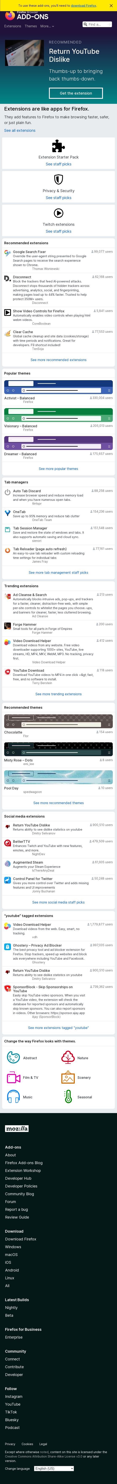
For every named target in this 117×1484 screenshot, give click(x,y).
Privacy (10, 1444)
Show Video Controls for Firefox (38, 311)
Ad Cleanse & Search (30, 595)
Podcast (12, 1427)
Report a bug (16, 1209)
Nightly (11, 1307)
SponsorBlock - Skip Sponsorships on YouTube (43, 989)
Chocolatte (13, 732)
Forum (10, 1201)
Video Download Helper (32, 641)
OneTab (19, 512)
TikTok (11, 1412)
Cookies (27, 1444)
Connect (12, 1359)
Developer (14, 1374)
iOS (8, 1262)
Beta (9, 1315)
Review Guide (17, 1217)
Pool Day (11, 788)
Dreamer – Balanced (20, 454)
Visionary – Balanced (20, 426)
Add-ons (13, 1147)
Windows (13, 1247)
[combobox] (97, 24)
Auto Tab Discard (27, 491)
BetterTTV (21, 842)
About (10, 1155)
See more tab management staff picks (58, 572)
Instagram (13, 1396)
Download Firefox (20, 1239)
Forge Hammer (25, 625)
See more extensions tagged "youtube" (58, 1028)
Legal (43, 1444)
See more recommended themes (58, 803)
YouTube (12, 1404)
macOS (11, 1254)
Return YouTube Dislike (31, 825)
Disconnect (22, 277)
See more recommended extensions (59, 360)
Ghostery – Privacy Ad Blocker (37, 945)
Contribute (14, 1367)
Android (12, 1270)
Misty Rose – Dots (18, 760)
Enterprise (13, 1337)
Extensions (12, 26)
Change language (17, 1468)
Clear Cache (23, 332)
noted (44, 1452)
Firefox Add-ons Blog (24, 1163)
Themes (31, 26)
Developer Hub (18, 1178)
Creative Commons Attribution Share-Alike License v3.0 (43, 1456)
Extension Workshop (23, 1170)
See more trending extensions (58, 694)
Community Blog (19, 1194)
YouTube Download (28, 671)
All (7, 1285)
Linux (9, 1278)
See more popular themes (58, 469)
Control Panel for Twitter (33, 879)
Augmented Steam (28, 862)
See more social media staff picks (58, 902)
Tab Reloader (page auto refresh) (40, 549)
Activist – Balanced (19, 398)
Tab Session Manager (30, 528)
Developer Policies (21, 1186)
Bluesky (12, 1420)
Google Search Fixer (29, 252)
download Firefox (83, 5)
